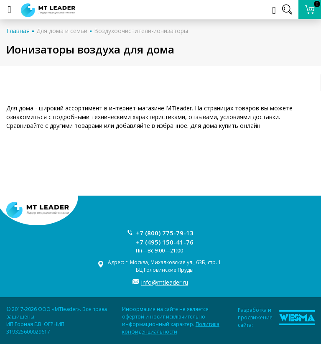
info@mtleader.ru (164, 282)
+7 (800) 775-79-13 (165, 233)
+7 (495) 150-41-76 (165, 242)
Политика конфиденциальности (170, 328)
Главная (18, 31)
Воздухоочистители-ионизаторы (141, 31)
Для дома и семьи (61, 31)
